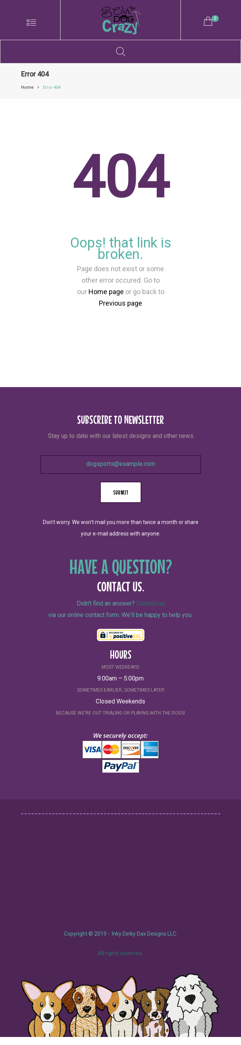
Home (27, 87)
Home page (106, 292)
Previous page (120, 303)
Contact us (150, 603)
